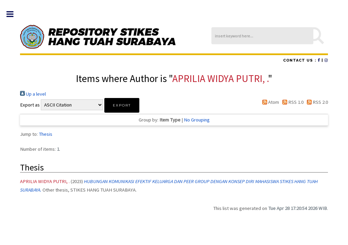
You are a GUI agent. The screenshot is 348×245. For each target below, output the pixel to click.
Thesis (45, 134)
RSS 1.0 (291, 102)
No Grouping (197, 120)
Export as (30, 105)
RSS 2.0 (316, 102)
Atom (269, 102)
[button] (121, 105)
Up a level (33, 94)
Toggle (13, 14)
